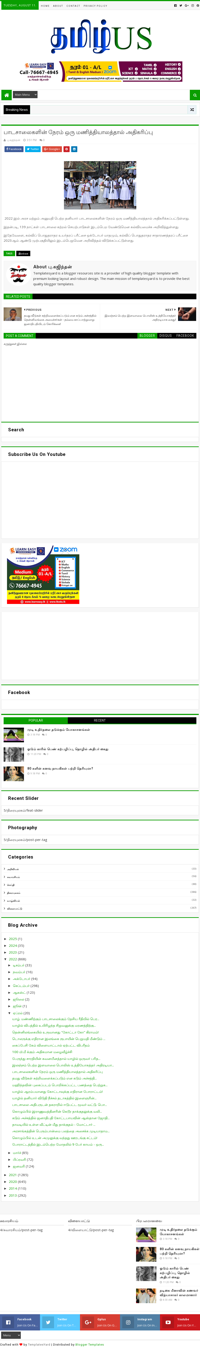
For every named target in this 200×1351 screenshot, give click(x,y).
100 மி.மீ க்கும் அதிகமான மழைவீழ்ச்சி (42, 1051)
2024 (13, 945)
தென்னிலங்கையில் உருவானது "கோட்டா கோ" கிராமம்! (55, 1032)
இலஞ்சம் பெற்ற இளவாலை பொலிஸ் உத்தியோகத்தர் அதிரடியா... (63, 1065)
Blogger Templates (89, 1344)
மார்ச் (17, 1152)
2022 (13, 959)
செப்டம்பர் (22, 985)
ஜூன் (18, 1006)
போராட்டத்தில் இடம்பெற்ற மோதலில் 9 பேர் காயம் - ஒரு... (58, 1144)
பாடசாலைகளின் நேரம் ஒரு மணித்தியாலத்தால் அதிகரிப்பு (57, 1071)
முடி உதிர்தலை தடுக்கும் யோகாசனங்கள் (58, 729)
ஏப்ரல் (18, 1013)
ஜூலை (19, 999)
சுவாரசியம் (13, 877)
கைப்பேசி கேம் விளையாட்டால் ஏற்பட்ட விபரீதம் (51, 1045)
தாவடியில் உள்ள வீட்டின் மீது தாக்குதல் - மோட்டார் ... (53, 1124)
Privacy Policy (95, 6)
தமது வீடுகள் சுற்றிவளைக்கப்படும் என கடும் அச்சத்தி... (54, 1078)
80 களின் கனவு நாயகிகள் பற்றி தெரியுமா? (60, 768)
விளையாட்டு (14, 908)
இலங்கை (23, 253)
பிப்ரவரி (20, 1159)
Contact (73, 6)
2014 (13, 1188)
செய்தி (10, 885)
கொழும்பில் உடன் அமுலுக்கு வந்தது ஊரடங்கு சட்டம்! (54, 1137)
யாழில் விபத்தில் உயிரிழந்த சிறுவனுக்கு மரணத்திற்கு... (54, 1025)
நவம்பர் (19, 972)
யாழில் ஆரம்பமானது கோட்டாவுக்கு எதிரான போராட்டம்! (57, 1091)
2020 (13, 1181)
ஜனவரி (19, 1166)
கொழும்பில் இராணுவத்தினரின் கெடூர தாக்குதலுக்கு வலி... (57, 1111)
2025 (13, 938)
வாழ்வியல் (13, 900)
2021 (13, 1174)
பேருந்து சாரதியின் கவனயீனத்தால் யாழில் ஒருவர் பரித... (56, 1058)
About (58, 6)
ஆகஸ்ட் (20, 992)
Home (45, 6)
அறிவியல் (13, 869)
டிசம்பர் (19, 965)
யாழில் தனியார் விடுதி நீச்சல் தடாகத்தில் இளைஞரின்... (54, 1098)
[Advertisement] (100, 646)
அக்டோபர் (22, 978)
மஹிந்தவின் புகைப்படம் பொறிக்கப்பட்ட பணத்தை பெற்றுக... (60, 1085)
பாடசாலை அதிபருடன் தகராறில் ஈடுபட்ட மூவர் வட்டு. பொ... (59, 1104)
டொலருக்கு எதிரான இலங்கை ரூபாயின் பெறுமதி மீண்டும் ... (58, 1038)
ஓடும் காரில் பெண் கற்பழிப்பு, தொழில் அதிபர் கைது (67, 749)
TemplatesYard (39, 1344)
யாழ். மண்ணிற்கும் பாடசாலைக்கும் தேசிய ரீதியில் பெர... (55, 1019)
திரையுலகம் (13, 892)
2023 (13, 952)
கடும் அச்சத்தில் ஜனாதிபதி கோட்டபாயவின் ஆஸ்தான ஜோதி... (61, 1118)
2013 (13, 1195)
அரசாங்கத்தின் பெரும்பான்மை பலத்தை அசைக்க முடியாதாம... (61, 1131)
